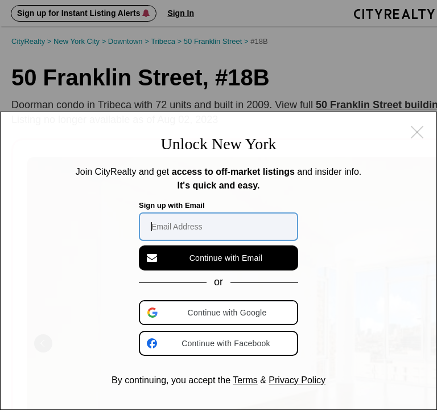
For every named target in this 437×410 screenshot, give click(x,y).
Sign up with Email (172, 205)
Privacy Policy (297, 380)
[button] (219, 312)
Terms (245, 380)
